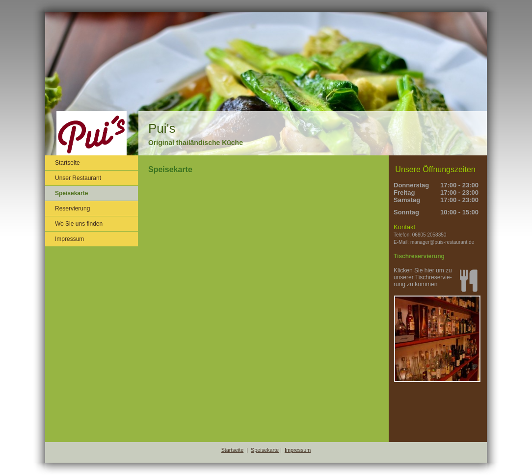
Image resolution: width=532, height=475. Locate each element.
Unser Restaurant (78, 178)
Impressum (69, 239)
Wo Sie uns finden (79, 223)
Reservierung (72, 208)
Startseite (67, 162)
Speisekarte (71, 193)
